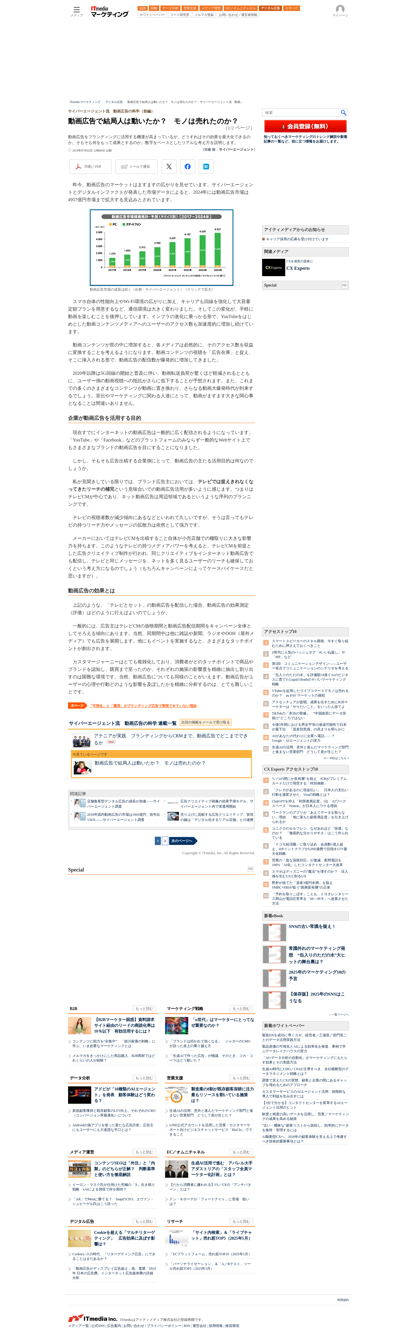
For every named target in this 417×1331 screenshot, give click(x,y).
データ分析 (80, 1078)
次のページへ (181, 841)
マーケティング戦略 (185, 1009)
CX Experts (298, 268)
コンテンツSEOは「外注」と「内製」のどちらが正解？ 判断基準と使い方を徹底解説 (124, 1169)
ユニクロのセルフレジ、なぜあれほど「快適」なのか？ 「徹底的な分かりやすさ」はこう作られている (310, 833)
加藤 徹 (209, 149)
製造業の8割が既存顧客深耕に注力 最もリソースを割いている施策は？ (224, 1095)
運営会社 (199, 1326)
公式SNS (98, 1326)
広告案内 (114, 1326)
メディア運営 (82, 1152)
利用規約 (343, 1300)
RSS (187, 1326)
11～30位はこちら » (336, 758)
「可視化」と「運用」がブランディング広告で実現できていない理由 (143, 706)
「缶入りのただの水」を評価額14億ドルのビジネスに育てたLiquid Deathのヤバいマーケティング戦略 (310, 679)
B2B (73, 1009)
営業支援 (175, 1078)
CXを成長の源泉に (299, 261)
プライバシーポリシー (164, 1326)
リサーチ (175, 1221)
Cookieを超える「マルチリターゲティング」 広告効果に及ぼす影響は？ (124, 1238)
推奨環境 (232, 1326)
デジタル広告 (82, 1221)
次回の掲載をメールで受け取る (205, 722)
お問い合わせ (133, 1326)
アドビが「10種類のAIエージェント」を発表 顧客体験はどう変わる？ (125, 1095)
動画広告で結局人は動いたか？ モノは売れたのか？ (150, 762)
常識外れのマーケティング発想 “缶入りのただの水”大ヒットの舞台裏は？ (317, 955)
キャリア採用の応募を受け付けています (297, 239)
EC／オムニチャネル (186, 1152)
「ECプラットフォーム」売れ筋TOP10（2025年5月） (210, 1254)
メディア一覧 (78, 1326)
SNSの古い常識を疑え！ (312, 926)
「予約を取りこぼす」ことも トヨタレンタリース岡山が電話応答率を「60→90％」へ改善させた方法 (310, 898)
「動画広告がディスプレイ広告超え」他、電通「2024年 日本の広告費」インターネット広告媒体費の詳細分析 (114, 1273)
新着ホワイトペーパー (284, 1026)
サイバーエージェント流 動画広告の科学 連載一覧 (123, 723)
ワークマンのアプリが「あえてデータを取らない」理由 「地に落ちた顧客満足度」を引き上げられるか (310, 817)
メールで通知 (139, 167)
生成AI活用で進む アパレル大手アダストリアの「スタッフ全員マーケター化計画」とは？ (222, 1169)
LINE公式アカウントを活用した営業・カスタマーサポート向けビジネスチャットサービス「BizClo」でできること (210, 1129)
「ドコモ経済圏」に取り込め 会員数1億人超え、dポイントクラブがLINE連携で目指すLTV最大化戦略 (309, 849)
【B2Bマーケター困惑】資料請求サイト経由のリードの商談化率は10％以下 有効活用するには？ (124, 1025)
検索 (344, 112)
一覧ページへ (340, 1014)
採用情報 (216, 1326)
